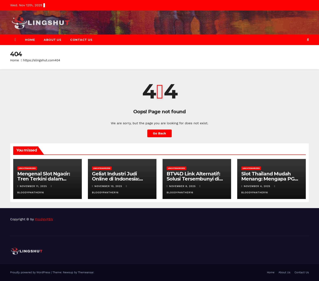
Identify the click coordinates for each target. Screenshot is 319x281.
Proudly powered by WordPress (30, 272)
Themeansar (86, 272)
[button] (308, 40)
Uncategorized (27, 168)
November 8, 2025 (183, 186)
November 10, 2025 (108, 186)
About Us (52, 40)
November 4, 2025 (257, 186)
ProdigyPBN (44, 219)
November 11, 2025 (34, 186)
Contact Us (81, 40)
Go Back (159, 133)
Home (30, 40)
